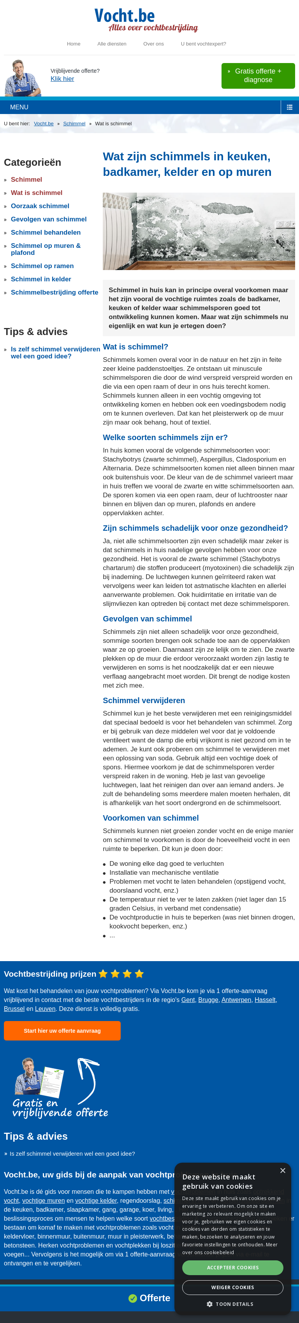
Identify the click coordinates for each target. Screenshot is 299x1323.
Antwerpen (237, 1000)
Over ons (153, 44)
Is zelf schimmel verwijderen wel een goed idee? (55, 353)
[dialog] (232, 1239)
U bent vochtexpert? (203, 44)
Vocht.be (44, 123)
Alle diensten (111, 44)
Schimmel (74, 123)
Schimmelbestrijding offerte (54, 292)
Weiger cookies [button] (232, 1287)
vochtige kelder (96, 1200)
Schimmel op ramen (42, 266)
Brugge (208, 1000)
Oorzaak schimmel (40, 206)
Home (74, 44)
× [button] (282, 1171)
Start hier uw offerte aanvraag (62, 1031)
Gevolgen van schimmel (49, 219)
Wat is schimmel (37, 193)
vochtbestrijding (171, 1218)
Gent (188, 1000)
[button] (232, 1303)
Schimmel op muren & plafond (46, 249)
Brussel (14, 1008)
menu (19, 107)
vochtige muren (43, 1200)
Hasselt (265, 1000)
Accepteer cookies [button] (233, 1267)
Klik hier (62, 78)
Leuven (45, 1008)
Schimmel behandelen (46, 232)
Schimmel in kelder (41, 279)
